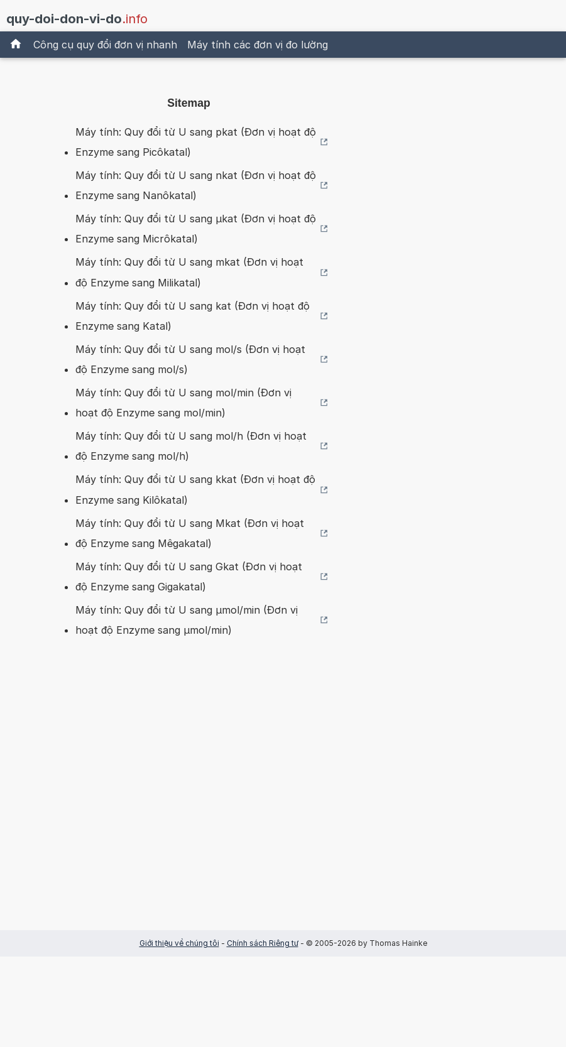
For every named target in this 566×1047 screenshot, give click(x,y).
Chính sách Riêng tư (262, 943)
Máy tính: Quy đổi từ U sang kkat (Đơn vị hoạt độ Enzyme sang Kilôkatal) (195, 489)
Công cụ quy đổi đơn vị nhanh (105, 44)
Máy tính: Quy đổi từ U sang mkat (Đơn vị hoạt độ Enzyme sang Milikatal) (189, 272)
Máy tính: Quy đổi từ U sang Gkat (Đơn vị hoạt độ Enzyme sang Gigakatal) (188, 576)
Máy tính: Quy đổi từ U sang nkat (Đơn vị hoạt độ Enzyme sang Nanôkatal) (195, 185)
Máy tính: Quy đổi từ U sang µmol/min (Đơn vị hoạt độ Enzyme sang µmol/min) (186, 620)
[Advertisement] (189, 803)
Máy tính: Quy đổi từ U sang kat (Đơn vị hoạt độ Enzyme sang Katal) (192, 316)
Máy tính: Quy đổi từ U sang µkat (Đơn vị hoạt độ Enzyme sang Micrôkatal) (195, 228)
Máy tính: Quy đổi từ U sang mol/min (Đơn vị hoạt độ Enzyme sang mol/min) (183, 402)
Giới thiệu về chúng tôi (179, 943)
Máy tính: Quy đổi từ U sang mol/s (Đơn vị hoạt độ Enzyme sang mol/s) (190, 359)
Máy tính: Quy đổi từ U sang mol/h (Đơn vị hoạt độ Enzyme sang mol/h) (191, 446)
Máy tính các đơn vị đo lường (257, 44)
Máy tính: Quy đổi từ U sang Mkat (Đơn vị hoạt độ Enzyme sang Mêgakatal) (189, 533)
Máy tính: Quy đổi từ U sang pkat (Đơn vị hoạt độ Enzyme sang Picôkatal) (195, 142)
